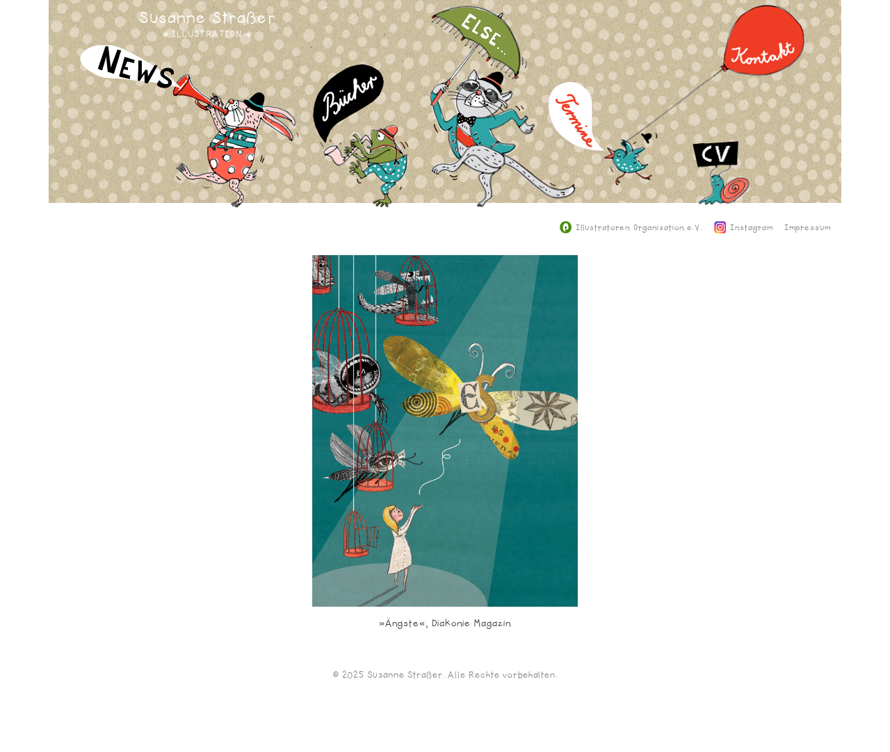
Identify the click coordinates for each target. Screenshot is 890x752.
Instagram (744, 228)
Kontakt (716, 83)
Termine (603, 143)
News (189, 136)
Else (502, 116)
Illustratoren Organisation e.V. (631, 228)
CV (721, 216)
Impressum (808, 228)
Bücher (361, 146)
